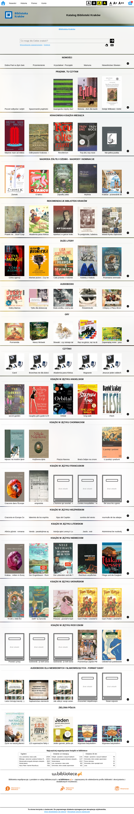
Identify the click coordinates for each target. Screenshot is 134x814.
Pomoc (34, 3)
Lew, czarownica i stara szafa (27, 757)
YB (99, 3)
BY (104, 3)
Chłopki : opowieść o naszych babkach (63, 757)
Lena (85, 765)
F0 (110, 3)
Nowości (12, 3)
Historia (24, 3)
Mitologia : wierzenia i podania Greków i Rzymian (33, 759)
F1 (115, 3)
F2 (121, 3)
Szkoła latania (23, 763)
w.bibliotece (65, 779)
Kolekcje (47, 45)
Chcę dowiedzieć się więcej (55, 812)
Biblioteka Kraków (67, 29)
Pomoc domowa (89, 761)
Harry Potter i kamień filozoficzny (28, 765)
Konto (43, 3)
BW (94, 3)
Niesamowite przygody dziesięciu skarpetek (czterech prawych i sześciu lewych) (42, 761)
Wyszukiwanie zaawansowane (31, 45)
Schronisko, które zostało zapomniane (63, 765)
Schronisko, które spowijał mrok (93, 763)
